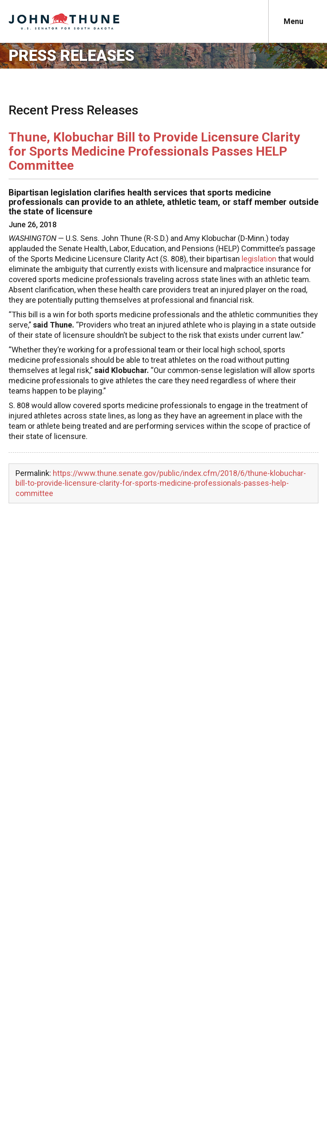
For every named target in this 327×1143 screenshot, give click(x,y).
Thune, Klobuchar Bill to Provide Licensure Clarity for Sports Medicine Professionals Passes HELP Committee (154, 151)
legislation (259, 258)
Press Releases (71, 56)
